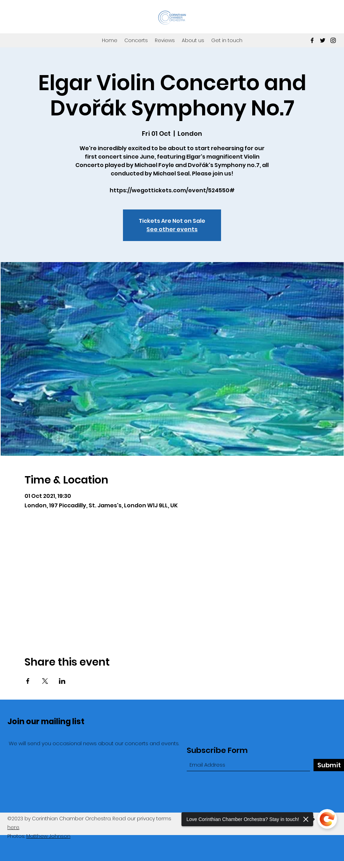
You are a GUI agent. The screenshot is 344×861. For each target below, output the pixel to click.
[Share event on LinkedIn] (62, 681)
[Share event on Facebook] (28, 681)
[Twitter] (322, 40)
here (13, 827)
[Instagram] (333, 40)
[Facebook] (312, 40)
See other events (172, 229)
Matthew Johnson (48, 836)
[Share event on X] (45, 681)
